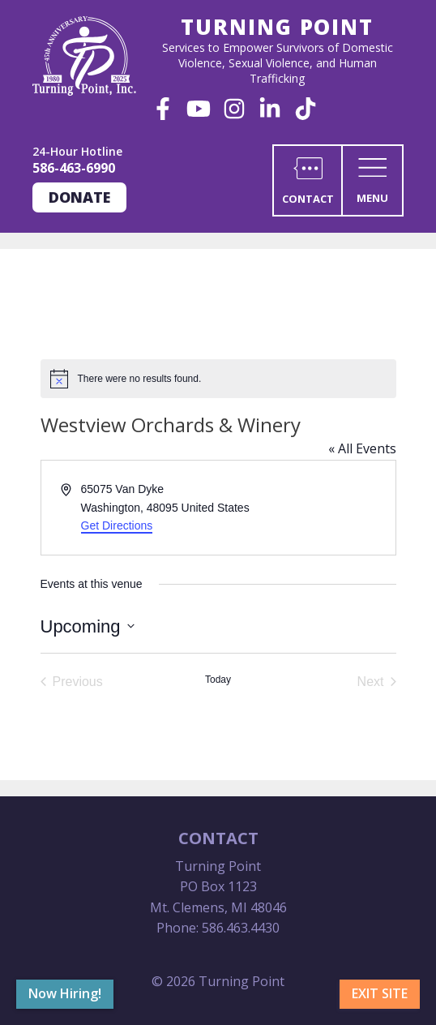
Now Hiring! (64, 993)
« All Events (362, 448)
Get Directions (117, 525)
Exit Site (380, 993)
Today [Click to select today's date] (218, 679)
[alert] (218, 378)
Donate (79, 197)
